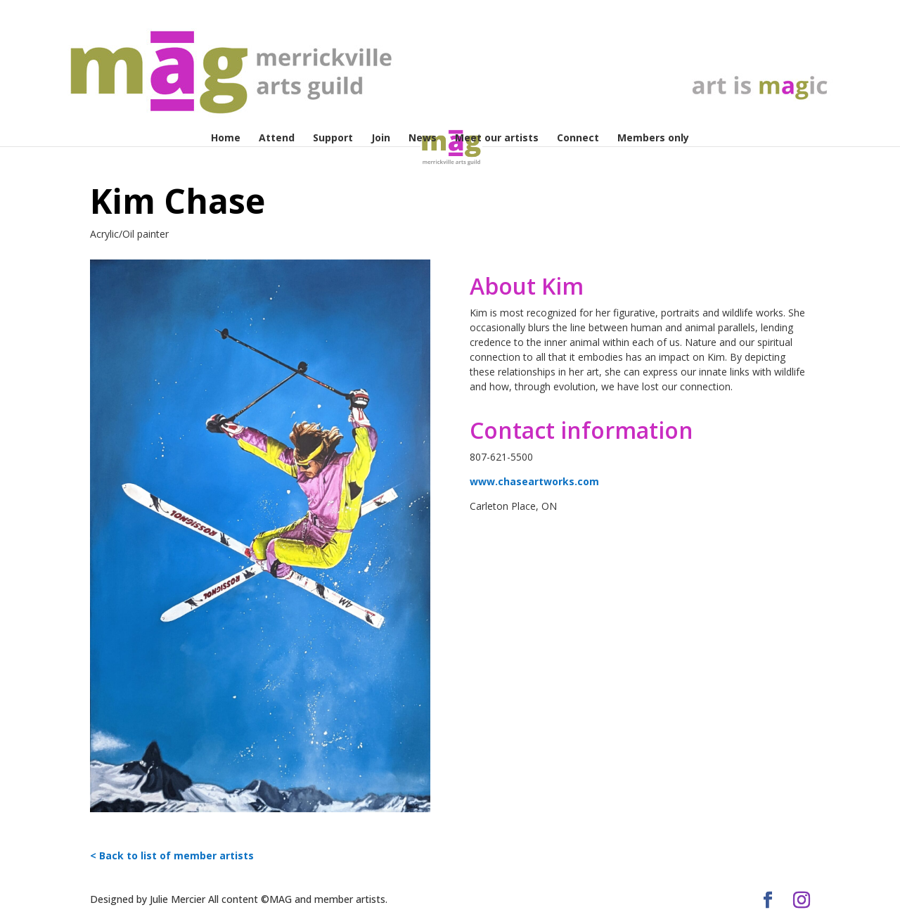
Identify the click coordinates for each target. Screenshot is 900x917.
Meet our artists (497, 138)
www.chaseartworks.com (534, 481)
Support (333, 138)
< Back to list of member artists (172, 855)
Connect (578, 138)
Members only (653, 138)
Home (225, 138)
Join (380, 138)
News (423, 138)
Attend (277, 138)
